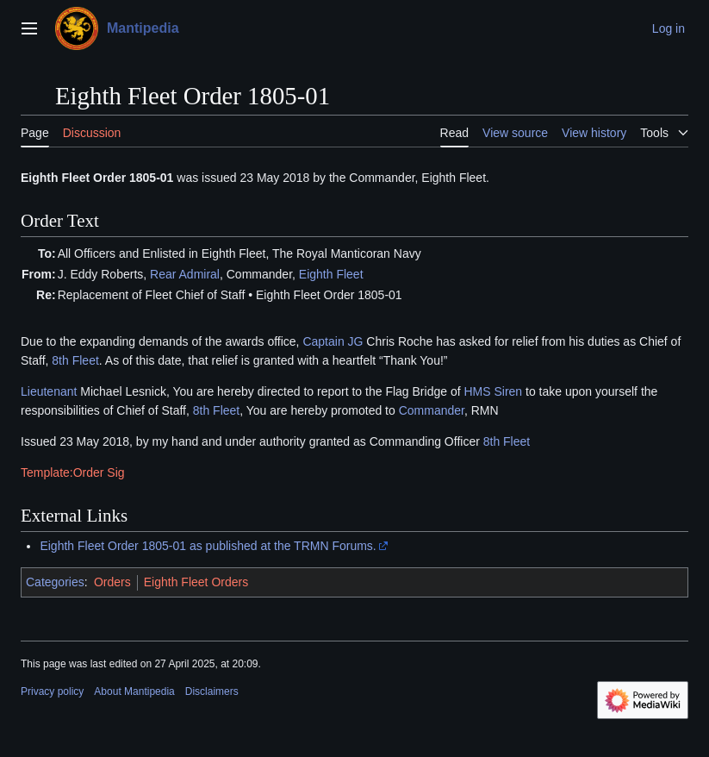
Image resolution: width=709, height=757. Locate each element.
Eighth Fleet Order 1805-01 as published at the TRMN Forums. (208, 546)
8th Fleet (75, 360)
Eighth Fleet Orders (196, 582)
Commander (431, 410)
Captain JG (332, 341)
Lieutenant (49, 391)
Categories (55, 582)
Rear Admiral (185, 274)
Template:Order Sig (73, 472)
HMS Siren (492, 391)
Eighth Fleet (331, 274)
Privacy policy (52, 691)
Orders (112, 582)
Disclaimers (212, 691)
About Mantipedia (134, 691)
